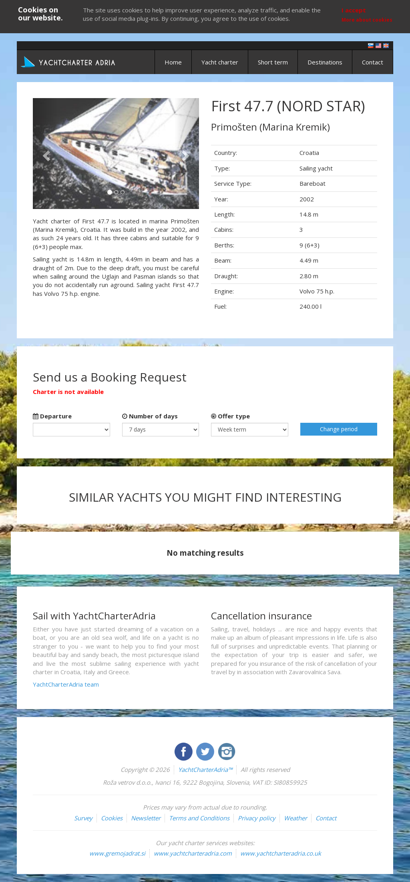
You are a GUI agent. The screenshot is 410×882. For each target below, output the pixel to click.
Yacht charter (219, 62)
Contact (372, 62)
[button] (45, 153)
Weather (295, 818)
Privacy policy (256, 818)
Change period (339, 429)
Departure (52, 416)
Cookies (112, 818)
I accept (354, 10)
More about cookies (367, 19)
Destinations (325, 62)
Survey (83, 818)
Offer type (230, 416)
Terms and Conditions (199, 818)
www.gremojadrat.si (117, 853)
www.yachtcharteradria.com (193, 853)
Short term (273, 62)
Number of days (150, 416)
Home (173, 62)
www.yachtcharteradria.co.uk (280, 853)
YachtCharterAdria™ (205, 769)
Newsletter (146, 818)
